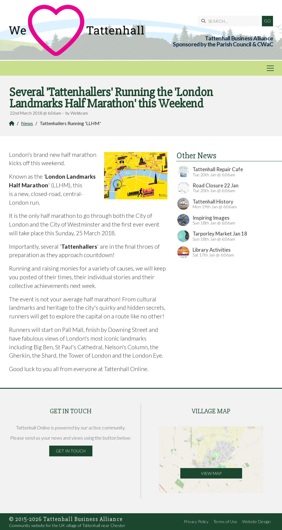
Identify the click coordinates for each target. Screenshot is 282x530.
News (27, 123)
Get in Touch (71, 450)
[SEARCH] (231, 21)
